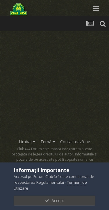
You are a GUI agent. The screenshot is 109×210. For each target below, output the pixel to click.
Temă (47, 141)
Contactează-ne (75, 141)
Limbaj (27, 141)
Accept (54, 200)
